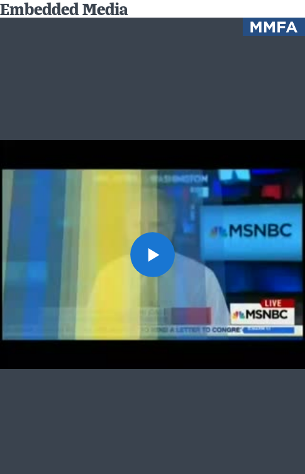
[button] (153, 255)
